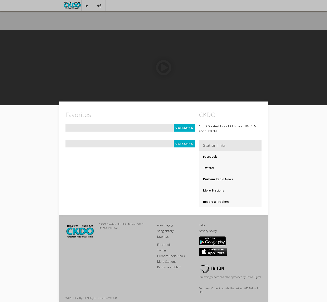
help (202, 225)
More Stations (213, 190)
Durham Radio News (218, 179)
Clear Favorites (184, 127)
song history (165, 231)
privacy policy (208, 231)
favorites (163, 237)
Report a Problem (216, 202)
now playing (165, 225)
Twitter (208, 168)
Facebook (210, 157)
